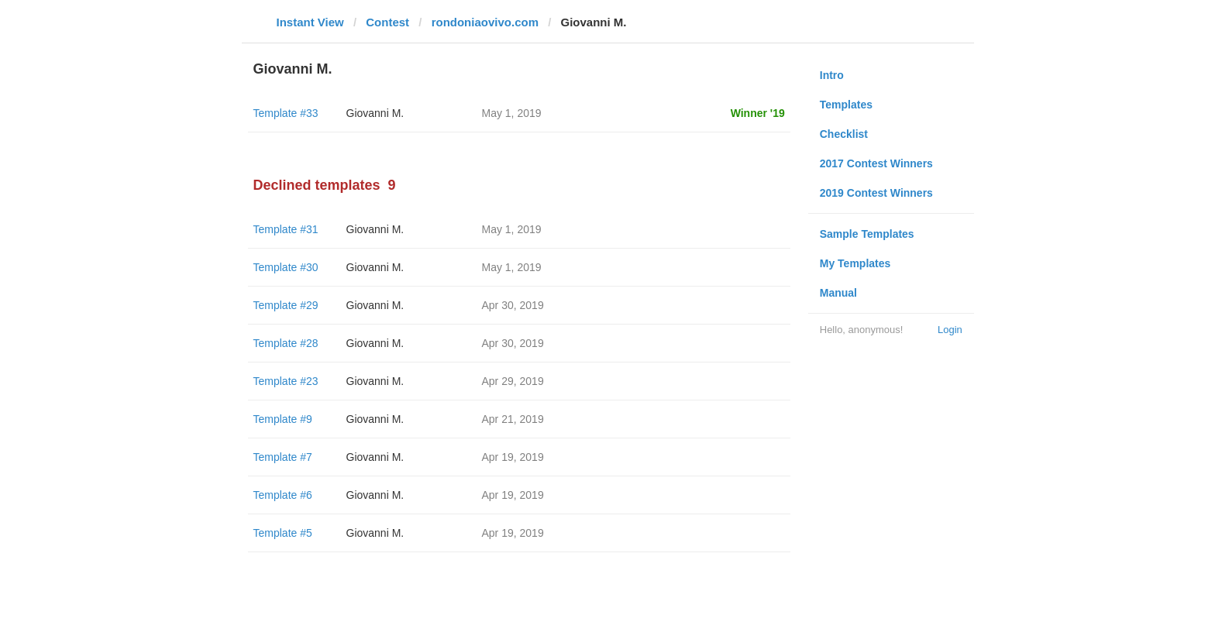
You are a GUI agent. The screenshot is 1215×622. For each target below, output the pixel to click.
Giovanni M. (375, 113)
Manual (838, 293)
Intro (832, 75)
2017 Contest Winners (876, 163)
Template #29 (285, 305)
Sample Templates (867, 234)
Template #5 (282, 533)
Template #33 (285, 113)
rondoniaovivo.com (485, 22)
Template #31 (285, 229)
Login (950, 329)
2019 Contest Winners (876, 193)
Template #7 (282, 457)
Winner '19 (758, 113)
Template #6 (282, 495)
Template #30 (285, 267)
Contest (387, 22)
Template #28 (285, 343)
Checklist (844, 134)
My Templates (855, 263)
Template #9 (282, 419)
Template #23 (285, 381)
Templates (846, 104)
